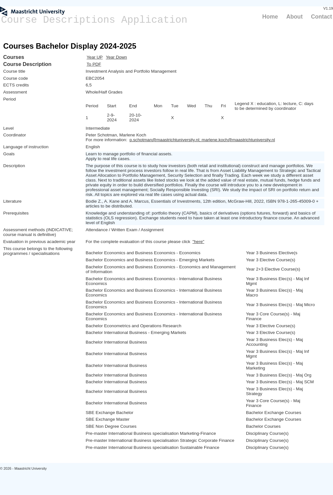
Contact (321, 16)
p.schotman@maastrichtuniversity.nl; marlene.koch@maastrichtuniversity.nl (202, 139)
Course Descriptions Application (94, 20)
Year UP (95, 57)
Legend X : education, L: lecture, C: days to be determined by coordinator (274, 106)
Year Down (116, 57)
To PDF (94, 64)
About (294, 16)
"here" (198, 241)
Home (270, 16)
